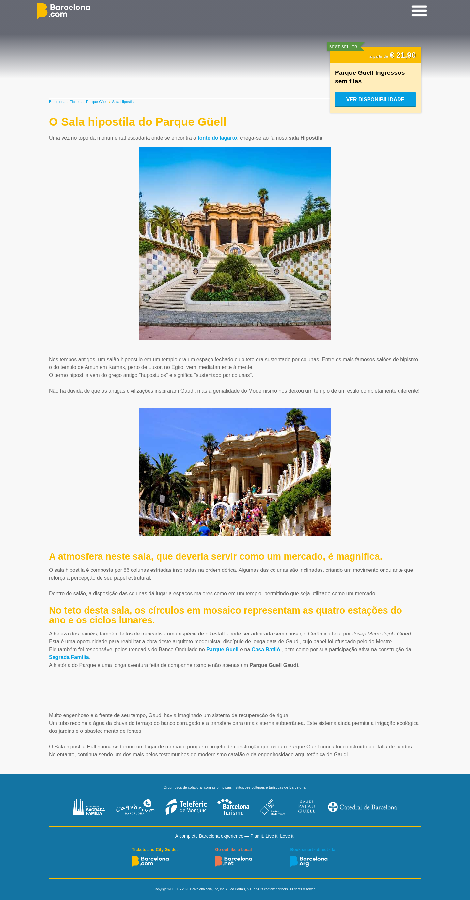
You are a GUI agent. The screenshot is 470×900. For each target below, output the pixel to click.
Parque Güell (96, 102)
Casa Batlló (266, 649)
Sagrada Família (69, 657)
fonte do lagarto (217, 138)
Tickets (76, 102)
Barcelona (57, 102)
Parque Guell (222, 649)
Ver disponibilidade (375, 99)
